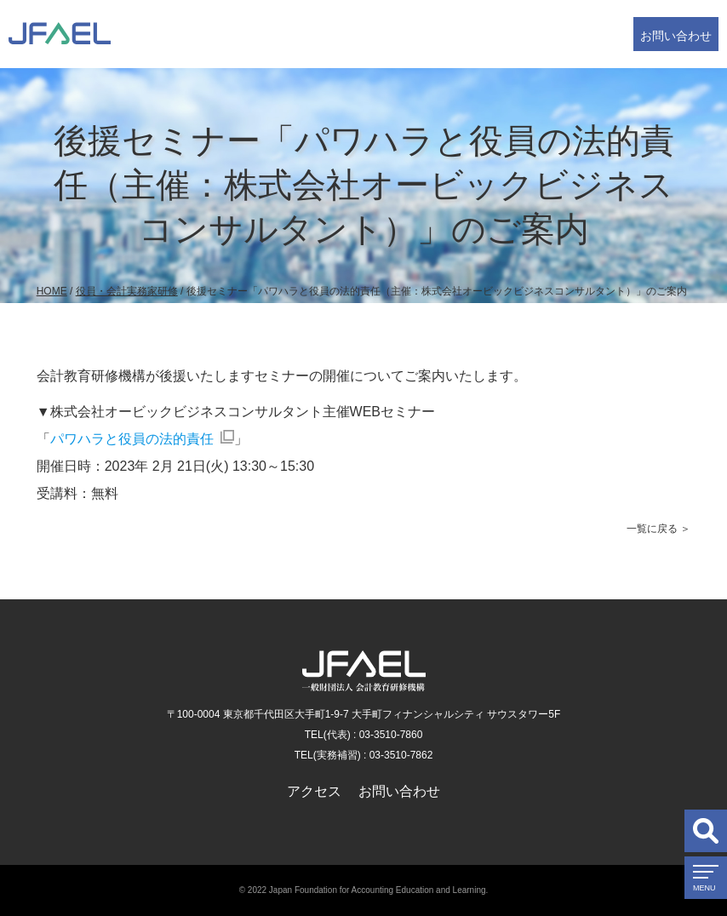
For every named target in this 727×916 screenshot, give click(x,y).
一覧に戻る (652, 529)
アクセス (314, 791)
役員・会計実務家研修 (127, 291)
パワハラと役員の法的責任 (132, 439)
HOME (52, 291)
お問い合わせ (676, 36)
